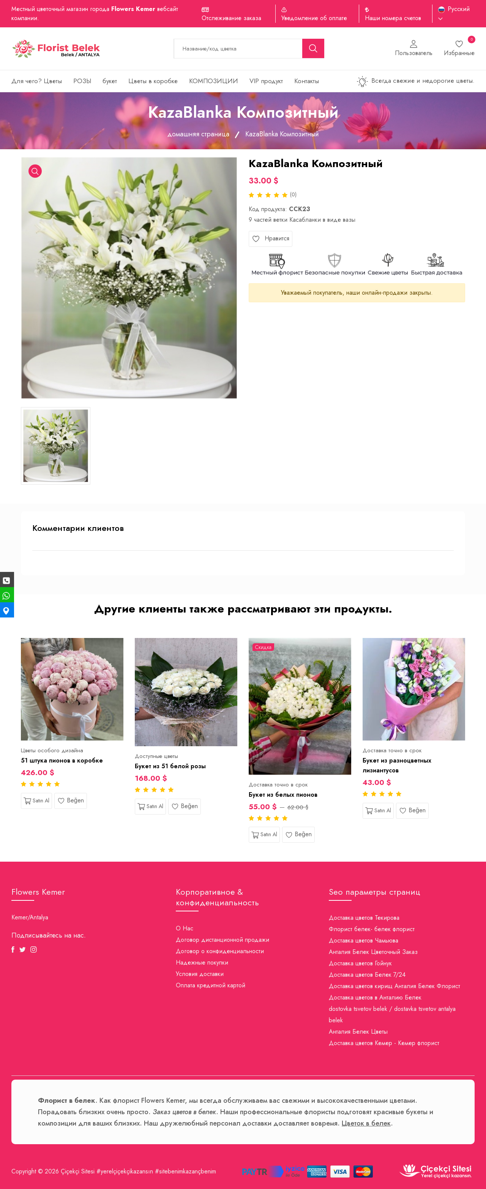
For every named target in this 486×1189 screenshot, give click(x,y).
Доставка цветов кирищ (361, 986)
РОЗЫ (82, 80)
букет (110, 80)
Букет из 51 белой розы (170, 766)
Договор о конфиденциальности (220, 951)
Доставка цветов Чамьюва (363, 940)
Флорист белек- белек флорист (372, 929)
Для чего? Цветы (36, 80)
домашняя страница (198, 134)
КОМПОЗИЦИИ (213, 80)
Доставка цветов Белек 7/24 (367, 974)
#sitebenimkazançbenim (185, 1171)
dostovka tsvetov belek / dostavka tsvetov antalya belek (392, 1014)
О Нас (184, 928)
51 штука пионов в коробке (62, 760)
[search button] (313, 48)
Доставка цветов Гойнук (360, 963)
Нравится (270, 238)
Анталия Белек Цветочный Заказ (373, 951)
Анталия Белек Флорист (427, 986)
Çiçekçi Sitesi (78, 1171)
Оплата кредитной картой (210, 985)
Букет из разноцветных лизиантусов (397, 765)
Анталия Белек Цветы (358, 1031)
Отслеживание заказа (231, 18)
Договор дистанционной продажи (222, 939)
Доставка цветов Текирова (364, 917)
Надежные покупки (202, 962)
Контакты (306, 80)
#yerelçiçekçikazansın (124, 1171)
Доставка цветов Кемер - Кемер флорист (384, 1043)
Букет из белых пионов (283, 794)
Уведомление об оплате (314, 18)
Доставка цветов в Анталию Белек (375, 997)
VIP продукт (266, 80)
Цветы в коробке (153, 80)
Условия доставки (200, 974)
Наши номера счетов (393, 18)
